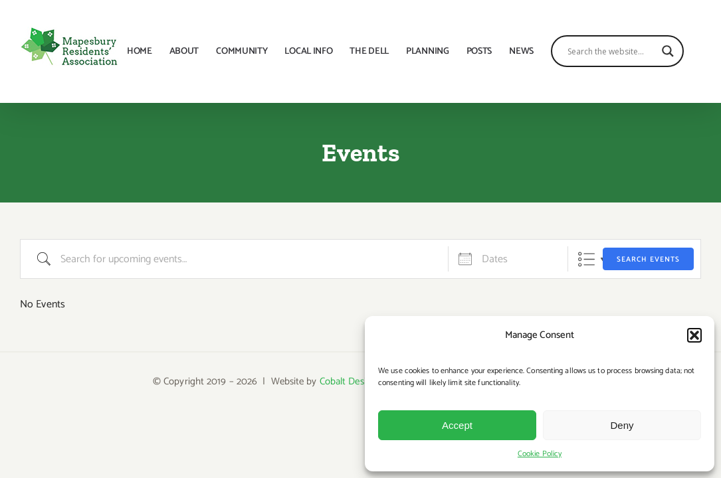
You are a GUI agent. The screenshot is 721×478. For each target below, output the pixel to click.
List (586, 259)
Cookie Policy (540, 453)
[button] (694, 335)
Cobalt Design (348, 381)
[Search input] (628, 51)
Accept (457, 425)
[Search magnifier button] (685, 51)
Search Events (648, 260)
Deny (621, 425)
